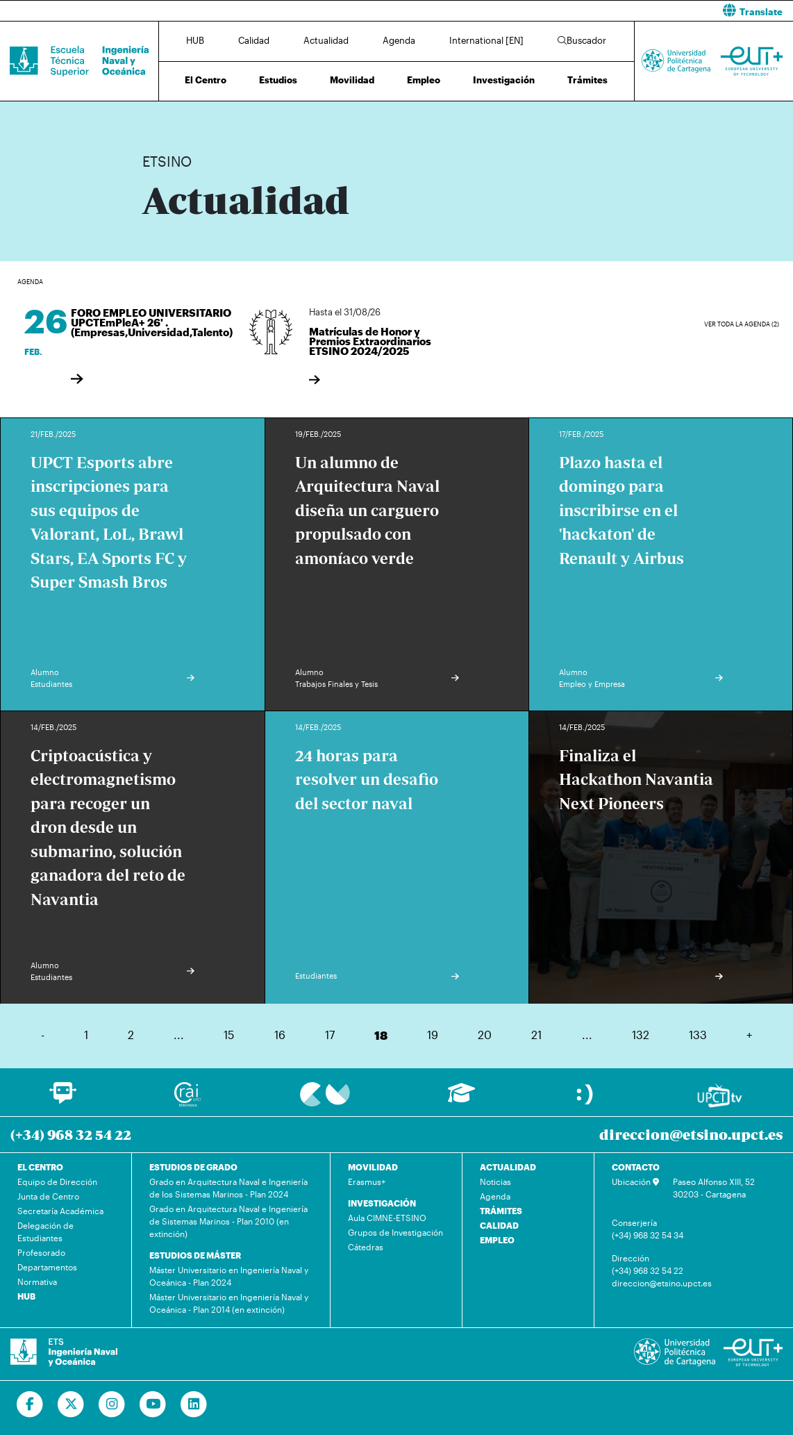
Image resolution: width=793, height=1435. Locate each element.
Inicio (153, 116)
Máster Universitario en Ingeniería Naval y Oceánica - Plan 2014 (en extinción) (228, 1303)
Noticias (495, 1181)
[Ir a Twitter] (71, 1404)
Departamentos (47, 1267)
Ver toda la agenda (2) (741, 324)
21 (536, 1034)
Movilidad (352, 79)
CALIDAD (499, 1225)
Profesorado (41, 1252)
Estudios (278, 79)
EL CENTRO (40, 1167)
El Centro (205, 79)
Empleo (423, 79)
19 (432, 1034)
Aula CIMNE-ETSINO (387, 1217)
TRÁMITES (501, 1211)
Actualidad (326, 40)
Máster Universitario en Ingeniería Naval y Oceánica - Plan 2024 (228, 1276)
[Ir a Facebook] (30, 1404)
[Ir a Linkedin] (194, 1404)
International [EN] (486, 40)
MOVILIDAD (373, 1167)
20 (485, 1034)
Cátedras (365, 1247)
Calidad (253, 40)
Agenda (399, 40)
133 (698, 1034)
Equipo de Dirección (57, 1181)
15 (229, 1034)
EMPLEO (497, 1240)
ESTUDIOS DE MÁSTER (195, 1255)
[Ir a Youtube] (153, 1404)
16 (279, 1034)
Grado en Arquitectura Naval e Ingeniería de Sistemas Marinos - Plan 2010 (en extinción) (228, 1221)
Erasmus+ (366, 1181)
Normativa (37, 1281)
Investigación (504, 79)
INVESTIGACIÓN (382, 1203)
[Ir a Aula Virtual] (461, 1099)
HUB (195, 40)
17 (330, 1034)
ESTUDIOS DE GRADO (193, 1167)
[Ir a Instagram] (112, 1404)
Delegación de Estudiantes (45, 1231)
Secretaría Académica (60, 1211)
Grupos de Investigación (395, 1232)
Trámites (587, 79)
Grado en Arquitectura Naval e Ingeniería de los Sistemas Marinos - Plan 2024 (228, 1188)
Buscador (582, 40)
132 (640, 1034)
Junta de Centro (48, 1196)
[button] (600, 11)
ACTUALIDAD (508, 1167)
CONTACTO (636, 1167)
